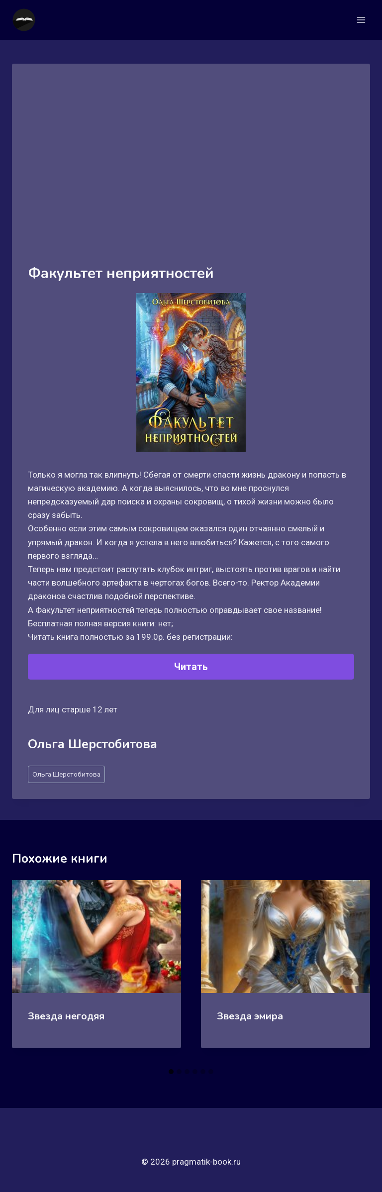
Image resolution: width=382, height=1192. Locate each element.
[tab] (171, 1071)
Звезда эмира (250, 1016)
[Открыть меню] (361, 19)
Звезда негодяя (66, 1016)
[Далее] (352, 971)
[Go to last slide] (30, 971)
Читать (191, 667)
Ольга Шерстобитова (66, 774)
